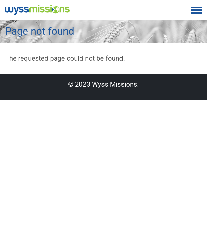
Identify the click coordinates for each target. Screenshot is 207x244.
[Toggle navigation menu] (196, 10)
